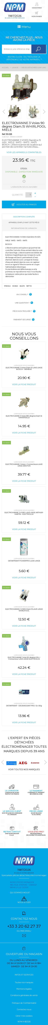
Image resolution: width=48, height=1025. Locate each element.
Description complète (24, 217)
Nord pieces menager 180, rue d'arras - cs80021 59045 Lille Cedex (23, 885)
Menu (24, 27)
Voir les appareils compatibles (24, 152)
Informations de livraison (24, 228)
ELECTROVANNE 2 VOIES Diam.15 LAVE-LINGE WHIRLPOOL (24, 610)
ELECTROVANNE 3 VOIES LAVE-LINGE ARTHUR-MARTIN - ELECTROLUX (24, 513)
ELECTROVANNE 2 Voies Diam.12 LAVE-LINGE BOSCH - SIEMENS (24, 368)
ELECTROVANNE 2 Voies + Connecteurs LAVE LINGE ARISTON (24, 465)
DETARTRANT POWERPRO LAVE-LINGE (24, 561)
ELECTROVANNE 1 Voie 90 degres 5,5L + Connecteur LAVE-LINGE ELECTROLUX (24, 658)
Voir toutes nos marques (24, 769)
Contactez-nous (24, 1009)
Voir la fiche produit (24, 384)
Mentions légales (24, 989)
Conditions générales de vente (24, 995)
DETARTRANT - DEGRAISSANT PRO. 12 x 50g (24, 706)
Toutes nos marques (24, 982)
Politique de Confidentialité (24, 1003)
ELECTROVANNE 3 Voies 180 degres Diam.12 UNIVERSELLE (24, 417)
